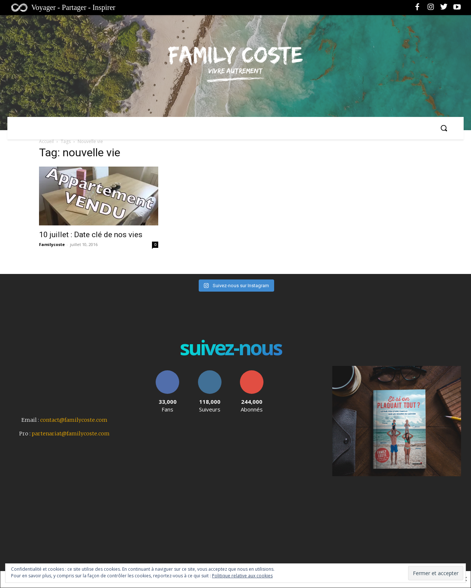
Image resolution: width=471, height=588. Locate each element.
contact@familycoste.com (73, 420)
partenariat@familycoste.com (71, 433)
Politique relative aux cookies (242, 576)
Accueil (46, 141)
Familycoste (52, 244)
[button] (444, 128)
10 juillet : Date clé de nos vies (91, 234)
